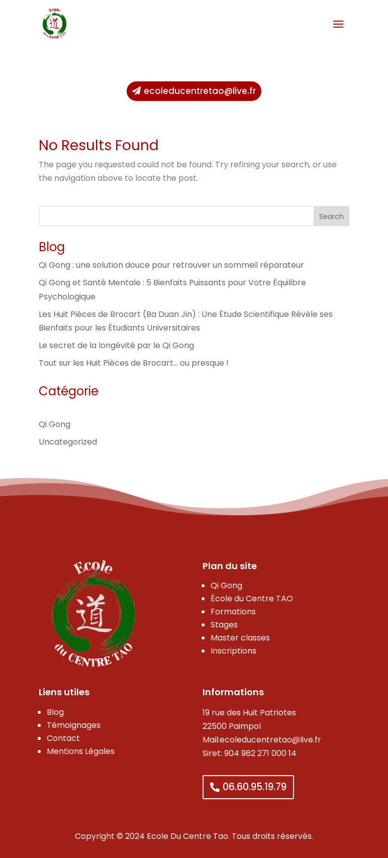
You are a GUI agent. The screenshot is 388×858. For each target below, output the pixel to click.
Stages (224, 624)
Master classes (240, 638)
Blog (55, 712)
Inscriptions (233, 651)
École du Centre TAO (252, 598)
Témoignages (74, 725)
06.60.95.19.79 (254, 787)
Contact (63, 738)
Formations (233, 611)
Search (331, 216)
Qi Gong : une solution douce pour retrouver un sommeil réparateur (171, 265)
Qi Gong (54, 424)
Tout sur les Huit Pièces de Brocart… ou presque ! (134, 363)
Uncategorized (68, 442)
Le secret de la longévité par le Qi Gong (116, 345)
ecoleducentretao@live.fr (200, 91)
